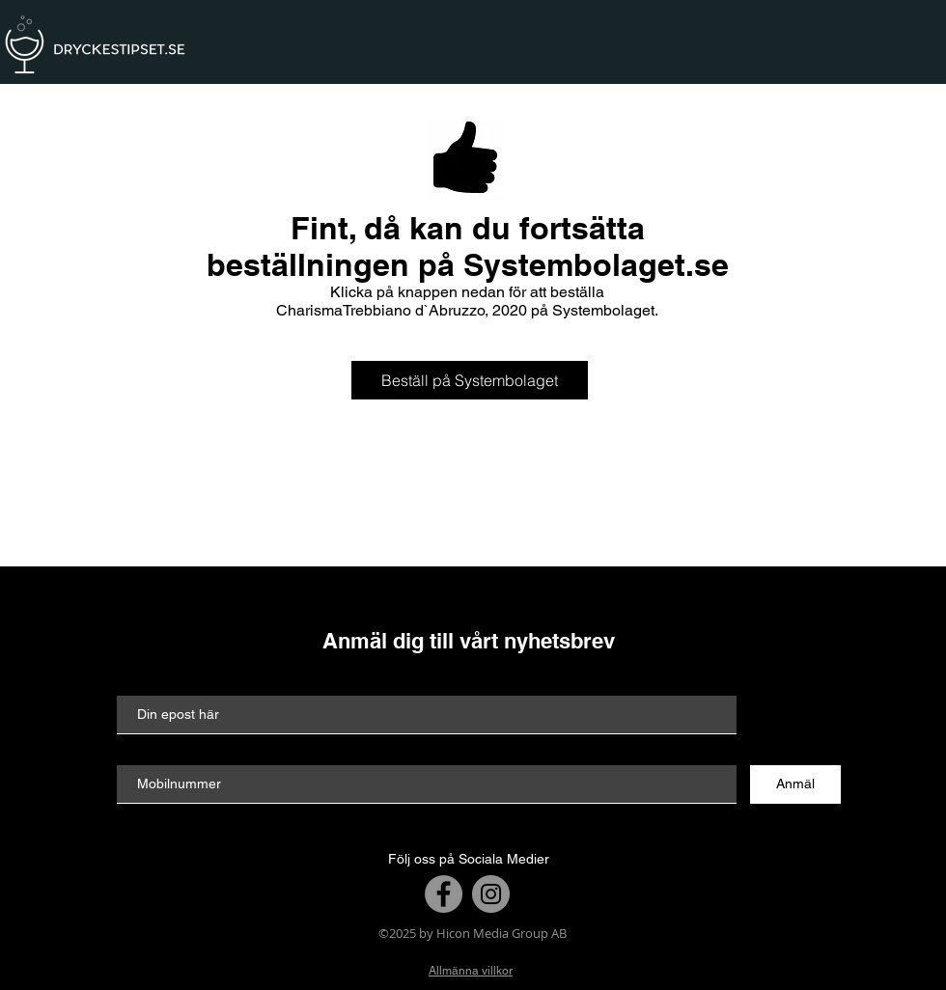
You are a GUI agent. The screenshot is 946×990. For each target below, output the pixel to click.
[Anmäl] (795, 784)
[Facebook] (443, 894)
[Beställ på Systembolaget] (469, 380)
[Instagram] (491, 894)
